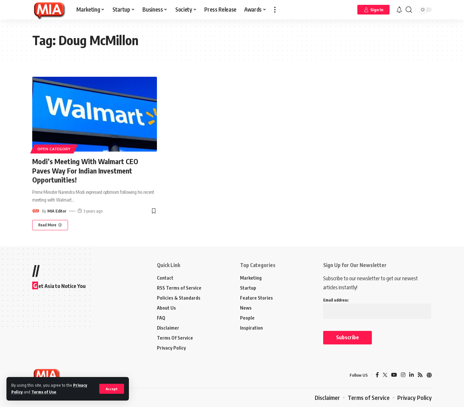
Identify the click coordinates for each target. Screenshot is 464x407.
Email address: (377, 306)
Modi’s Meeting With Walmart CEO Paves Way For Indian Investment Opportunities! (85, 170)
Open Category (54, 148)
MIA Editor (56, 210)
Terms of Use (43, 391)
